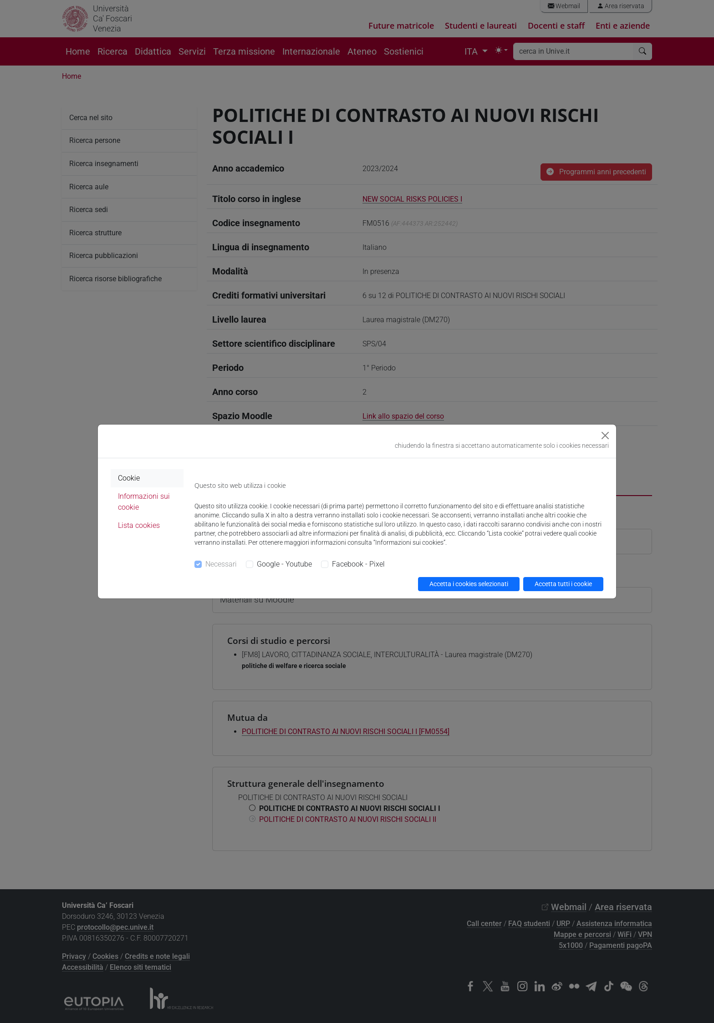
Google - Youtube (284, 564)
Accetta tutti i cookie (563, 583)
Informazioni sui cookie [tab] (144, 502)
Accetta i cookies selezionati (468, 583)
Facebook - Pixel (358, 564)
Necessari (221, 564)
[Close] (605, 435)
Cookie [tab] (129, 478)
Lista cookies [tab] (139, 525)
